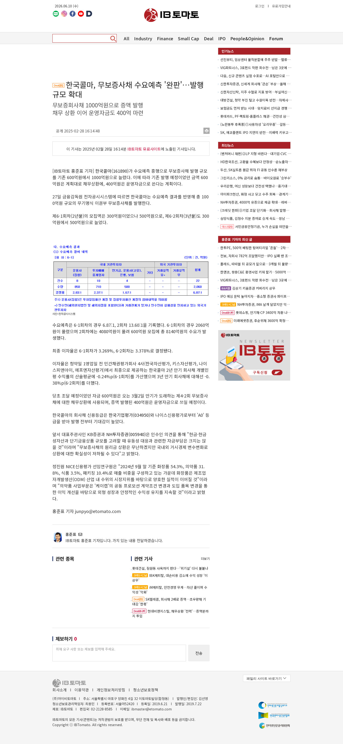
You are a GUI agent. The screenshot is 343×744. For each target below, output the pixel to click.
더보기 (205, 558)
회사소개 (59, 690)
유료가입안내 (281, 6)
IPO (222, 38)
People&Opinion (247, 38)
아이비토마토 (171, 15)
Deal (208, 38)
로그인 (259, 6)
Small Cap (188, 38)
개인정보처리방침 (111, 690)
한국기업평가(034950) (129, 415)
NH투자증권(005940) (126, 434)
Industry (143, 38)
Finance (165, 38)
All (126, 38)
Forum (276, 38)
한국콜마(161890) (112, 171)
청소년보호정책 (145, 690)
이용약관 (82, 690)
